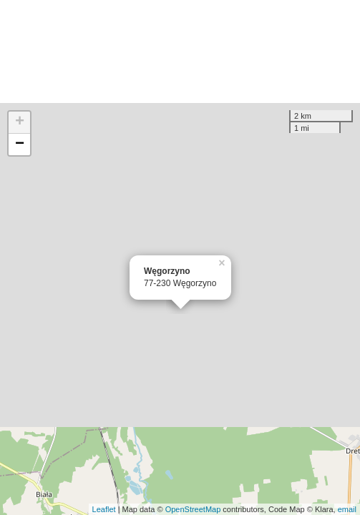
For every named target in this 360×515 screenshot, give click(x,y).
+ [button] (19, 122)
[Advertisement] (180, 51)
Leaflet (104, 509)
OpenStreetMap (193, 509)
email (347, 509)
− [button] (19, 144)
